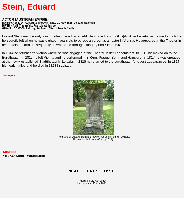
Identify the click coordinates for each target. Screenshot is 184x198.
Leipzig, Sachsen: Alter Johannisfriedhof (51, 28)
